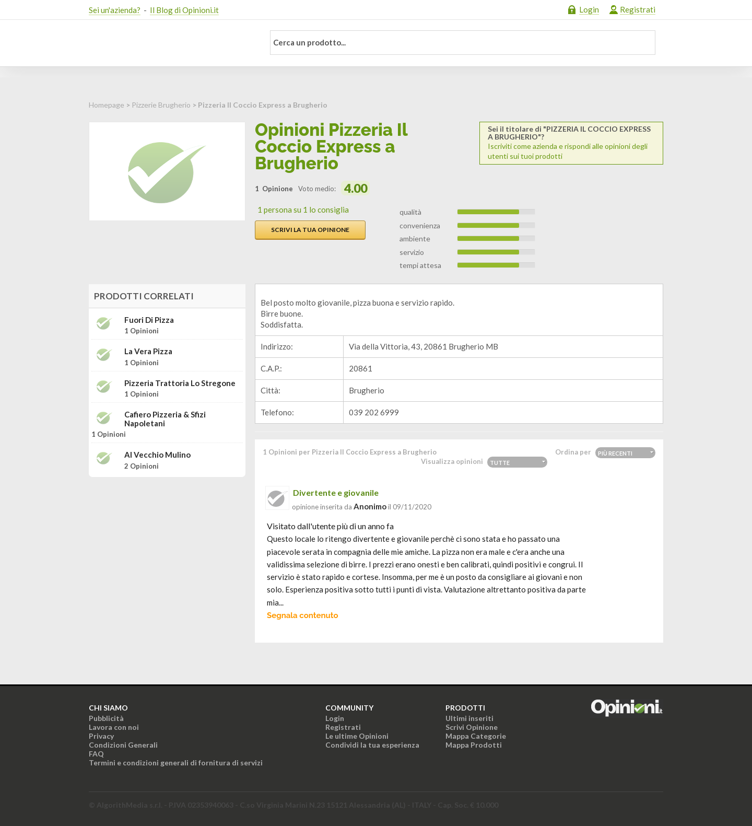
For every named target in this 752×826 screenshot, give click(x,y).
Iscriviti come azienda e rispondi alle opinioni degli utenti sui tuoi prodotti (571, 142)
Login (589, 9)
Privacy (101, 735)
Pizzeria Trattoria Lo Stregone (180, 383)
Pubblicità (106, 718)
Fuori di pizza (149, 320)
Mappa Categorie (475, 735)
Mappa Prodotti (473, 744)
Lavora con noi (114, 727)
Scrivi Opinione (471, 727)
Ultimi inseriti (469, 718)
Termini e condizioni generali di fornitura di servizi (176, 762)
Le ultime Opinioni (357, 735)
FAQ (96, 753)
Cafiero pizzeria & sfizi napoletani (165, 418)
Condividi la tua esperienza (372, 744)
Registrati (637, 9)
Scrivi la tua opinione (310, 230)
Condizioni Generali (123, 744)
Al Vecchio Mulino (157, 454)
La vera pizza (148, 351)
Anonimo (370, 506)
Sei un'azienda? (114, 10)
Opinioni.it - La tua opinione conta (170, 43)
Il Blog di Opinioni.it (184, 10)
